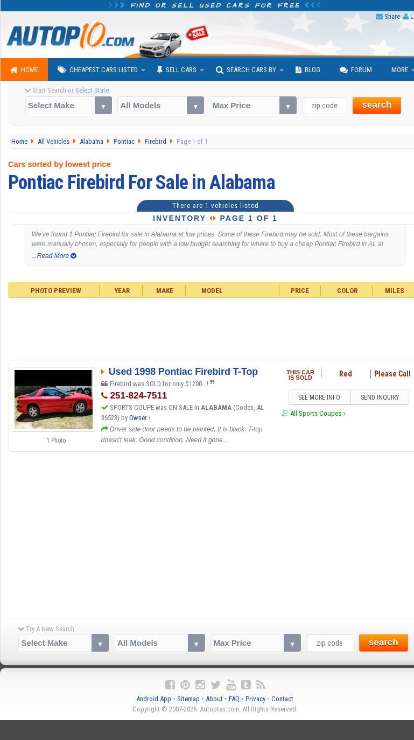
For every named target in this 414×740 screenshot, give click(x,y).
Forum (356, 70)
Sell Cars (177, 70)
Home (24, 70)
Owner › (140, 418)
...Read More (54, 256)
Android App (153, 699)
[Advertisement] (207, 532)
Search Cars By (246, 70)
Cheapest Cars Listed (98, 70)
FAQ (234, 699)
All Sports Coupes (315, 414)
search (377, 105)
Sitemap (188, 699)
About (214, 699)
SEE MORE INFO (319, 397)
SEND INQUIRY (380, 397)
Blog (308, 70)
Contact (282, 699)
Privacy (255, 699)
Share (392, 16)
